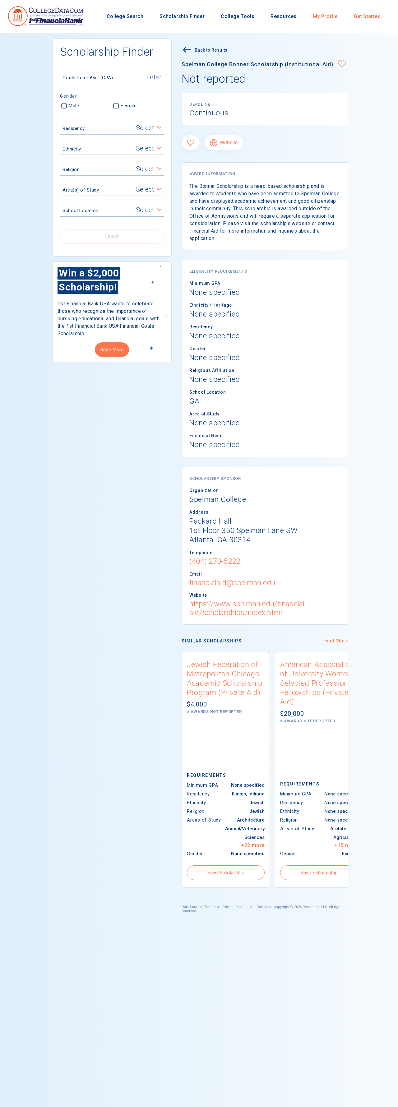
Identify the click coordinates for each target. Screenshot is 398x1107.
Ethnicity (71, 149)
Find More (336, 641)
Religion (71, 169)
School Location (80, 210)
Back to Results (205, 50)
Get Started (367, 16)
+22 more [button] (253, 845)
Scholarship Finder (182, 16)
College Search (125, 16)
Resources (283, 16)
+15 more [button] (346, 845)
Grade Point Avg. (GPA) (87, 78)
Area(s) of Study (80, 190)
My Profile (325, 16)
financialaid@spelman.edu (232, 582)
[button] (341, 64)
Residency (73, 128)
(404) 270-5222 (214, 561)
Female (125, 106)
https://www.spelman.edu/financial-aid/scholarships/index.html (248, 608)
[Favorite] (191, 142)
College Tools (237, 16)
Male (70, 106)
